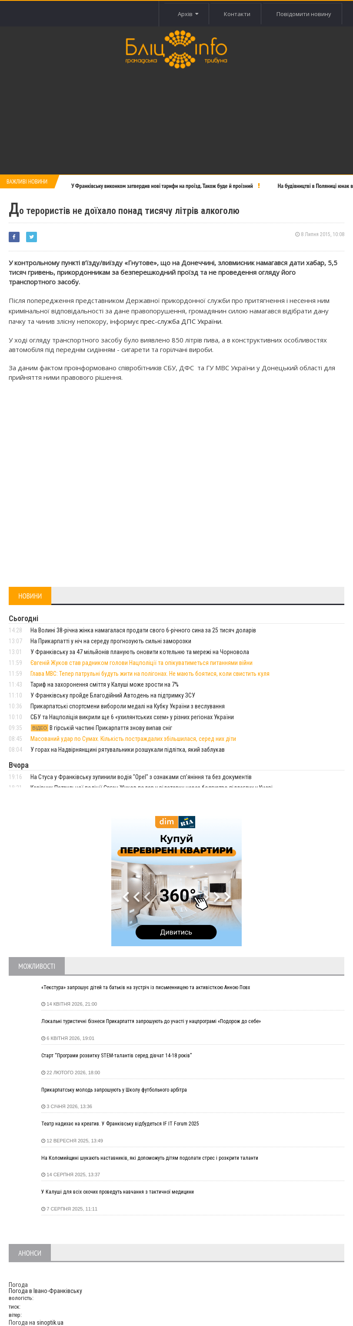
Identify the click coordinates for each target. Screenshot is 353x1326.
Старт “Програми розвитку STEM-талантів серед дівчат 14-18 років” (116, 1056)
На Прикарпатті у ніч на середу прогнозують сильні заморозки (110, 641)
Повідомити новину (303, 14)
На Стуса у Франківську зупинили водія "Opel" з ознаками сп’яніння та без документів (141, 776)
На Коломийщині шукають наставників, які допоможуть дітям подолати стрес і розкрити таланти (149, 1158)
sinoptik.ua (50, 1322)
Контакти (237, 14)
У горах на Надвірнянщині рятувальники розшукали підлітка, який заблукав (127, 749)
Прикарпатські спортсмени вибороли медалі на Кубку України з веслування (127, 706)
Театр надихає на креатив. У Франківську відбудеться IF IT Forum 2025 (120, 1124)
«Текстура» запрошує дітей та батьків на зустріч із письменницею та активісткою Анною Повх (145, 987)
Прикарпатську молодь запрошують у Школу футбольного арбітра (114, 1090)
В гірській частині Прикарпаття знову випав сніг (101, 727)
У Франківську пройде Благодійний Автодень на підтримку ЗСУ (112, 695)
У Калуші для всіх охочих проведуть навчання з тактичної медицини (117, 1192)
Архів (188, 14)
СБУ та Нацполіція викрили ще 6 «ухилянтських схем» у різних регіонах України (132, 717)
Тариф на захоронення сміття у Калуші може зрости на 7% (104, 684)
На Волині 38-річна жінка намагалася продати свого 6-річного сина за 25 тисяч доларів (143, 630)
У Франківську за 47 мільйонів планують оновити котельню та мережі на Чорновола (139, 651)
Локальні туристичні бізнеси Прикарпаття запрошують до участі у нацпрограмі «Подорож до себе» (151, 1021)
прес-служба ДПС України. (181, 321)
